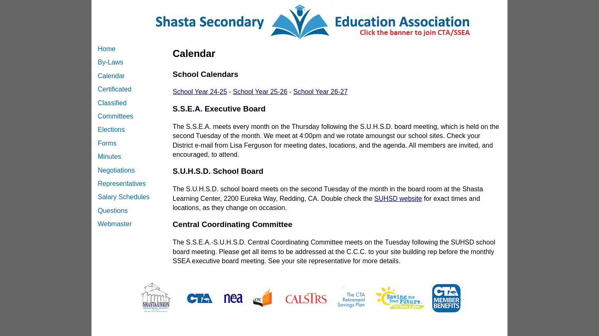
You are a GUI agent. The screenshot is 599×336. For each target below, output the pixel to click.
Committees (115, 116)
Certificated (114, 89)
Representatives (122, 183)
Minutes (109, 156)
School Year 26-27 (320, 91)
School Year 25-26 (260, 91)
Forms (107, 143)
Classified (112, 102)
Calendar (111, 75)
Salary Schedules (124, 196)
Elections (111, 129)
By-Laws (110, 62)
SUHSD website (398, 198)
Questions (113, 210)
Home (107, 48)
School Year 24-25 (200, 91)
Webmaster (115, 223)
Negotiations (116, 170)
